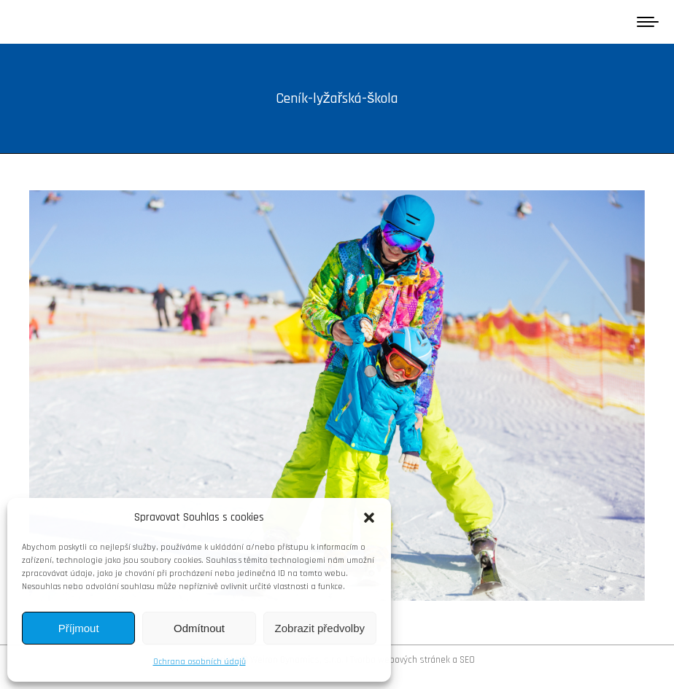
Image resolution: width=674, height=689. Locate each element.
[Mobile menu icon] (647, 22)
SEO (467, 660)
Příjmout (78, 628)
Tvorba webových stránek (400, 660)
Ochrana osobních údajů (199, 661)
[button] (369, 517)
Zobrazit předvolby (320, 628)
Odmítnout (199, 628)
